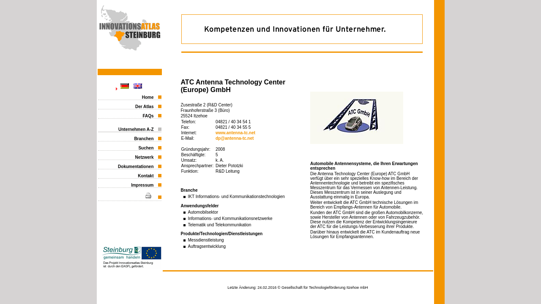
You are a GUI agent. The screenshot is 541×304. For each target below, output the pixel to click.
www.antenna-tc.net (235, 132)
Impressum (142, 185)
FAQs (147, 116)
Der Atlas (144, 106)
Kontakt (145, 176)
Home (148, 97)
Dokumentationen (135, 166)
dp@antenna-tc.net (235, 138)
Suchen (145, 148)
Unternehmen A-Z (136, 129)
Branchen (143, 138)
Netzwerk (144, 157)
